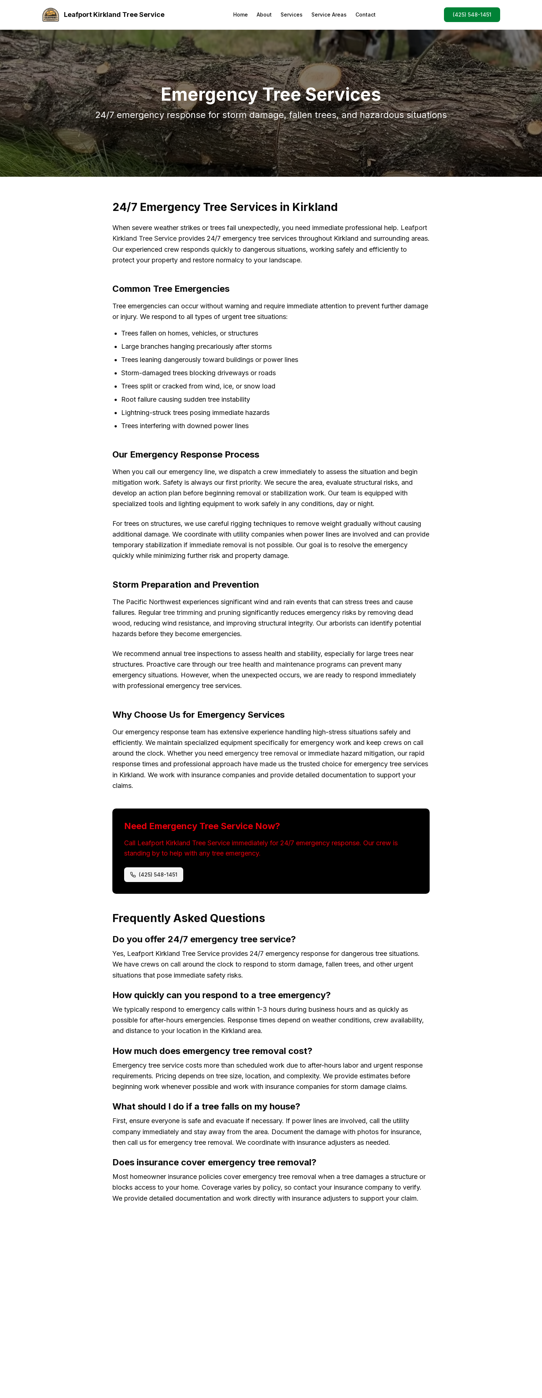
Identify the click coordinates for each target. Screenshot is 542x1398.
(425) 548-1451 (472, 14)
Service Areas (329, 14)
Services (292, 14)
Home (240, 14)
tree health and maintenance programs (287, 664)
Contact (365, 14)
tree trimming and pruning (202, 612)
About (264, 14)
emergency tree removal (261, 753)
